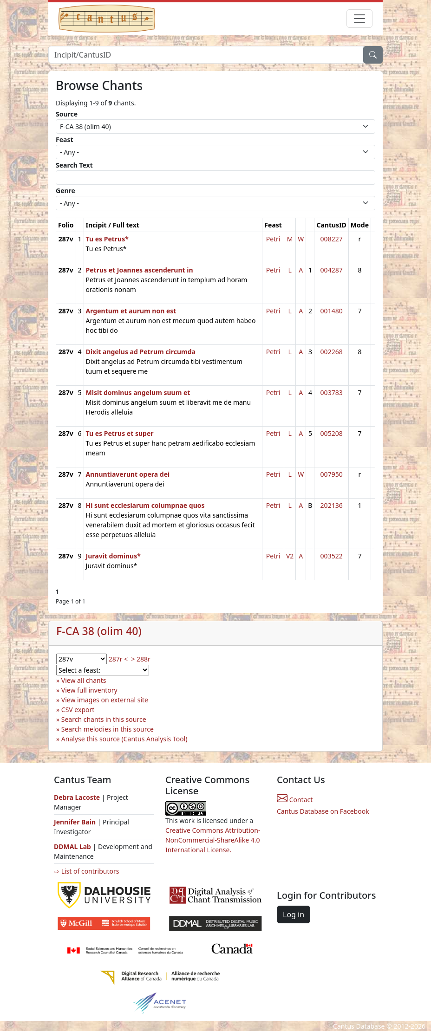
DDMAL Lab (72, 846)
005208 (331, 433)
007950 (331, 474)
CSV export (78, 709)
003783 (331, 392)
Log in (293, 914)
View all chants (83, 680)
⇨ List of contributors (86, 871)
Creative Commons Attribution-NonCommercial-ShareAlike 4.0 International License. (212, 840)
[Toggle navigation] (359, 18)
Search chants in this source (103, 719)
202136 (331, 505)
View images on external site (104, 699)
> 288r (140, 659)
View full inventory (89, 690)
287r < (118, 659)
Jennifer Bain (76, 821)
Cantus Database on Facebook (323, 811)
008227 (331, 238)
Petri (273, 238)
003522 (331, 555)
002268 (331, 351)
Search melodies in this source (107, 729)
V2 (290, 555)
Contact (295, 799)
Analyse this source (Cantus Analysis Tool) (124, 738)
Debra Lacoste (77, 797)
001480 (331, 310)
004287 (331, 270)
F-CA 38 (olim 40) (99, 630)
